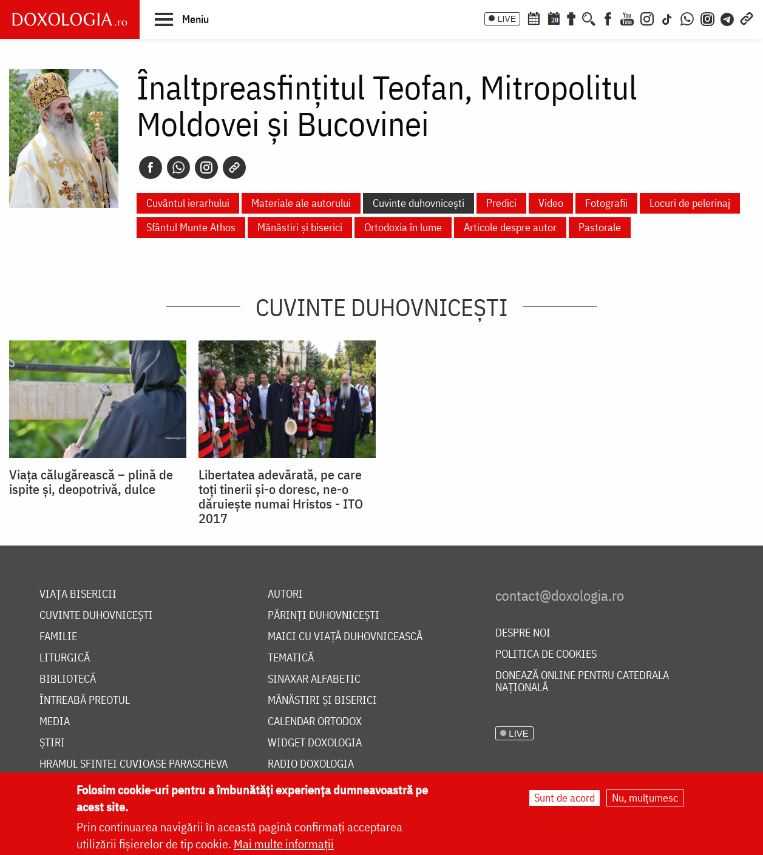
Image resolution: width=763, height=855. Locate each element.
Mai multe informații (284, 844)
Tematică (291, 658)
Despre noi (523, 633)
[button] (182, 19)
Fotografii (606, 203)
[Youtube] (627, 17)
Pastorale (599, 227)
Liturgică (64, 658)
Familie (58, 636)
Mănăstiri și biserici (299, 227)
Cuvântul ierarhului (187, 203)
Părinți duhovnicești (323, 615)
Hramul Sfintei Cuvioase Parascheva (133, 764)
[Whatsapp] (178, 167)
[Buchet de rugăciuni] (571, 17)
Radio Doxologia (311, 764)
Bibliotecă (67, 679)
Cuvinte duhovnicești (418, 203)
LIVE (507, 19)
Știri (52, 743)
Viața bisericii (78, 594)
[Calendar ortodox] (533, 17)
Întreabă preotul (84, 700)
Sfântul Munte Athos (191, 227)
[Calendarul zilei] (553, 17)
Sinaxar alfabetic (314, 679)
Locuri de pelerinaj (689, 203)
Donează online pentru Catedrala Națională (582, 681)
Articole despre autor (510, 227)
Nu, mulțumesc (645, 798)
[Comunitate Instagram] (707, 17)
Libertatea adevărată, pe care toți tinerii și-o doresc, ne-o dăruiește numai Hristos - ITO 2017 (280, 496)
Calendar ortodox (315, 721)
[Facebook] (607, 17)
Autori (285, 594)
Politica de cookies (546, 654)
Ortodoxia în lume (403, 227)
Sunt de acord (564, 798)
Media (54, 721)
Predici (501, 203)
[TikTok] (667, 17)
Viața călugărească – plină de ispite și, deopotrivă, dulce (91, 481)
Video (550, 203)
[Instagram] (647, 17)
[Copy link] (234, 167)
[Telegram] (727, 17)
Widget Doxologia (315, 743)
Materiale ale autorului (301, 203)
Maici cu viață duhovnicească (345, 636)
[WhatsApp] (687, 17)
